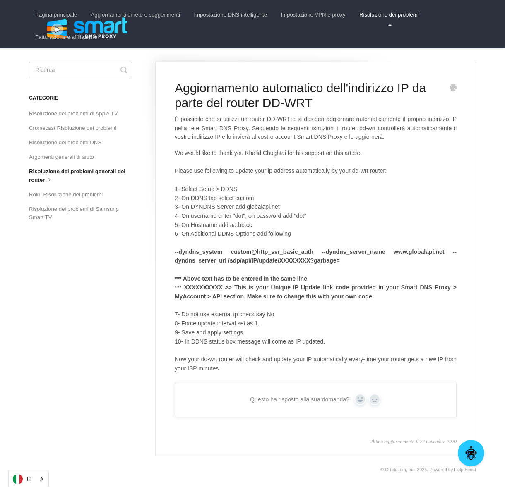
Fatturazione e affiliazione (66, 37)
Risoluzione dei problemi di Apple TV (73, 113)
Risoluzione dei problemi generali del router (77, 175)
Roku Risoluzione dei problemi (66, 194)
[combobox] (28, 479)
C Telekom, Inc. (400, 469)
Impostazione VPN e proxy (313, 15)
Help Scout (465, 469)
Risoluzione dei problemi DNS (65, 142)
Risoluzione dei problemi (389, 19)
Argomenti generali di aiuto (61, 157)
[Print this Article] (453, 88)
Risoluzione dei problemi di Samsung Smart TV (74, 213)
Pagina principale (56, 15)
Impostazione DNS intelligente (230, 15)
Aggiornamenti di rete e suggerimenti (135, 15)
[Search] (80, 70)
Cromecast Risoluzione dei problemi (72, 128)
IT (22, 479)
